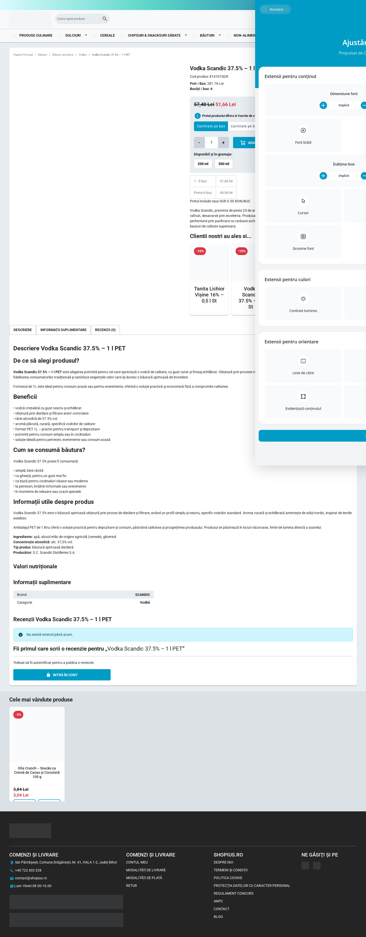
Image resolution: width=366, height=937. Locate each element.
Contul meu (137, 862)
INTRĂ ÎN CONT (62, 674)
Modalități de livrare (146, 870)
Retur (131, 886)
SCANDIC (142, 595)
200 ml (203, 164)
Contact (221, 909)
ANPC (218, 901)
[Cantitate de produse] (211, 142)
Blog (349, 35)
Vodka (83, 54)
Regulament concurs (233, 893)
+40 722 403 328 (28, 870)
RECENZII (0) (105, 330)
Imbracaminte (283, 35)
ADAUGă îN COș (257, 142)
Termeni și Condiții (231, 870)
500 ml (223, 164)
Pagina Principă (23, 54)
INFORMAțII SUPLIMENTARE (63, 330)
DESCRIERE (23, 330)
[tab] (22, 330)
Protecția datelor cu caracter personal (252, 886)
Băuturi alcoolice (63, 54)
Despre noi (223, 862)
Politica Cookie (228, 878)
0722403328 (347, 5)
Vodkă (145, 602)
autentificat (42, 663)
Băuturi (42, 54)
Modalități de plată (144, 878)
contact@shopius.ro (31, 878)
